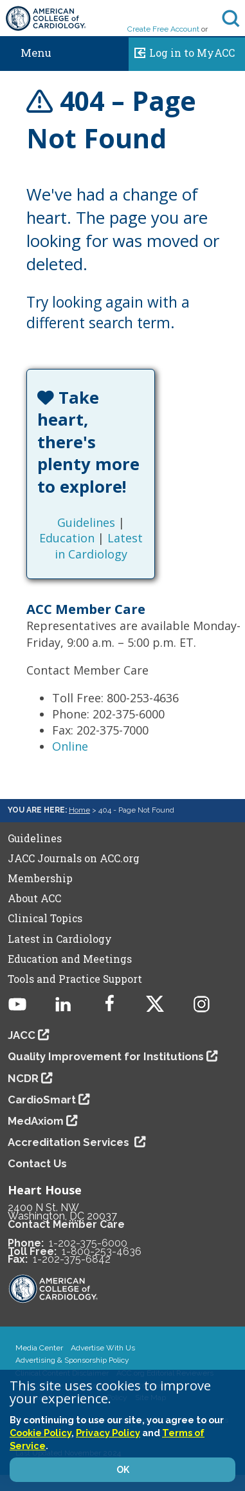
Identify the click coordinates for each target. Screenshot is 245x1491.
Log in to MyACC (182, 51)
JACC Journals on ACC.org (74, 858)
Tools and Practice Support (75, 979)
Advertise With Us (103, 1347)
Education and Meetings (70, 959)
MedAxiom (36, 1120)
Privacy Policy (108, 1432)
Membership (40, 878)
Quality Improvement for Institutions (106, 1056)
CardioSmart (42, 1099)
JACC (21, 1035)
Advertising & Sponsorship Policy (72, 1360)
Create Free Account (163, 29)
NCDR (23, 1078)
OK (122, 1470)
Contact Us (37, 1163)
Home (79, 810)
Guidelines (86, 522)
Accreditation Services (70, 1142)
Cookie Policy (40, 1432)
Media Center (39, 1347)
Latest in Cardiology (99, 545)
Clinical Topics (45, 918)
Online (70, 746)
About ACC (34, 898)
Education (67, 538)
